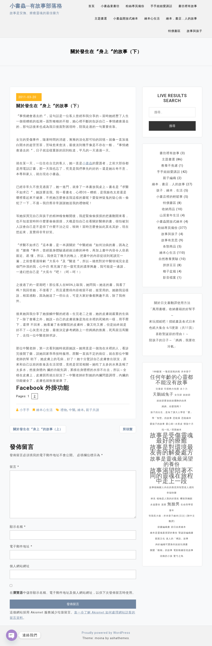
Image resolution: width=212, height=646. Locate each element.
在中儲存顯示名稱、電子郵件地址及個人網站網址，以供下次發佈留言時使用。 (73, 593)
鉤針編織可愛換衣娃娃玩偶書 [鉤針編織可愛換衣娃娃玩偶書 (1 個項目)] (171, 544)
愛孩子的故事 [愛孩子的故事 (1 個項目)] (157, 424)
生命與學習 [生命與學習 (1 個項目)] (187, 504)
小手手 (25, 410)
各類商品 (169, 246)
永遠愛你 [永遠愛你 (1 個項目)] (155, 504)
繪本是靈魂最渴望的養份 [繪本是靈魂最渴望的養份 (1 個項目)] (163, 532)
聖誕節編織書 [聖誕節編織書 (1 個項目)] (185, 532)
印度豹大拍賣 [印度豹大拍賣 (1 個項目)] (171, 389)
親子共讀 (92, 410)
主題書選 (101, 18)
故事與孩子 (194, 31)
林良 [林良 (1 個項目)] (153, 498)
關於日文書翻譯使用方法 (172, 303)
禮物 (63, 410)
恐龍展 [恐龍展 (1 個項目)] (176, 418)
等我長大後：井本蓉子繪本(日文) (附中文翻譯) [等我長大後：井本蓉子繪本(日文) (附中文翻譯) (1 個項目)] (172, 518)
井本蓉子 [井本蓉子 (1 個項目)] (186, 371)
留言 (14, 467)
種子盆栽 (169, 271)
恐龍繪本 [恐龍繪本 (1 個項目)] (186, 418)
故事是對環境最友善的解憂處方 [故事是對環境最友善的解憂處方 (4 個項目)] (171, 449)
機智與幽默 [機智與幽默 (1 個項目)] (186, 498)
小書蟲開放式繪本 (125, 18)
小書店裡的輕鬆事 (169, 197)
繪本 (80, 410)
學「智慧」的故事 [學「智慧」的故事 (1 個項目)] (162, 418)
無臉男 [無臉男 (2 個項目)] (173, 504)
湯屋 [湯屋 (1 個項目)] (163, 504)
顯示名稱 (18, 527)
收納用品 (168, 209)
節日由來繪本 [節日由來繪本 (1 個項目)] (178, 527)
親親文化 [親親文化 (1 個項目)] (160, 538)
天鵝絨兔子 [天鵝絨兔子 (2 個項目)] (163, 394)
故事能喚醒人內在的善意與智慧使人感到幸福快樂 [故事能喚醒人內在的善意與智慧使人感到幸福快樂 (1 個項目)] (171, 490)
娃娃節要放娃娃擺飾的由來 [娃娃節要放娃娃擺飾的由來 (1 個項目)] (172, 400)
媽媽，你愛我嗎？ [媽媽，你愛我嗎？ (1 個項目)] (172, 406)
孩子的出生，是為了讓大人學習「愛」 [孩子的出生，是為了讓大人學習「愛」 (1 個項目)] (172, 412)
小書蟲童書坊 (110, 6)
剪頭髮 (128, 429)
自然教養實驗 (168, 259)
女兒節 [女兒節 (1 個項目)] (178, 395)
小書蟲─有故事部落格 (36, 6)
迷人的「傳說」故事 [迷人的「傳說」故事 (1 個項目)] (177, 538)
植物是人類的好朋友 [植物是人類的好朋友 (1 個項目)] (168, 498)
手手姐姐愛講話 (161, 6)
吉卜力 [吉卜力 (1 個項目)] (184, 389)
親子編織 (169, 178)
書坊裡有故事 (187, 6)
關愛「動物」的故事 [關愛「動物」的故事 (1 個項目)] (161, 550)
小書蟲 (87, 163)
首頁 (91, 6)
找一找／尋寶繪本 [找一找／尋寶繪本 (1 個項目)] (172, 429)
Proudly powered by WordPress (106, 633)
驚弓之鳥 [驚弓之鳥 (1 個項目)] (178, 556)
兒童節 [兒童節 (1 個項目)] (159, 389)
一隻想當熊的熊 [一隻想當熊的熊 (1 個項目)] (171, 371)
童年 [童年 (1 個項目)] (171, 510)
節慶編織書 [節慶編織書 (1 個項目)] (164, 527)
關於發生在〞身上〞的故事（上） (38, 429)
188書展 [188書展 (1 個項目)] (157, 371)
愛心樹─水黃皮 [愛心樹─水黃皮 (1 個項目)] (174, 424)
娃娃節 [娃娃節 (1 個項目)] (186, 395)
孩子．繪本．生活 (169, 190)
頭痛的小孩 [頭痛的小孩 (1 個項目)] (166, 556)
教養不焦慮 (169, 165)
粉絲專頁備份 (135, 6)
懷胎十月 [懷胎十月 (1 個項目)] (189, 424)
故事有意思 (169, 240)
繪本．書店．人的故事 (181, 18)
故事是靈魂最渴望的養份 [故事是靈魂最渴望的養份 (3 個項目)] (171, 461)
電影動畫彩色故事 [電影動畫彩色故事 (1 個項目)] (183, 550)
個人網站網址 (20, 566)
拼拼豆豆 (169, 265)
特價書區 (174, 31)
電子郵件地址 (21, 546)
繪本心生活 (152, 18)
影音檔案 (169, 277)
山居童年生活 (169, 215)
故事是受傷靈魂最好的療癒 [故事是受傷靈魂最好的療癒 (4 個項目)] (171, 438)
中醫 (72, 410)
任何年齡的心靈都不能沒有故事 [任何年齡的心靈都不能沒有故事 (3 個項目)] (171, 379)
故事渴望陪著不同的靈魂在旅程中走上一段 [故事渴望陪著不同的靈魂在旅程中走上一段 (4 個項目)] (171, 476)
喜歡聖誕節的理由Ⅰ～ (172, 334)
